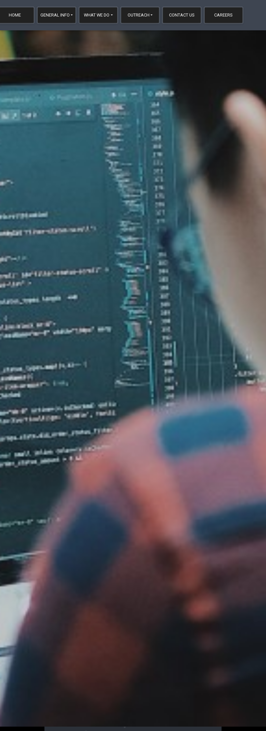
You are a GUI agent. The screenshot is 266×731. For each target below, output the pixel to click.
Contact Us (182, 15)
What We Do (96, 15)
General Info (55, 15)
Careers (223, 15)
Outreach (138, 15)
